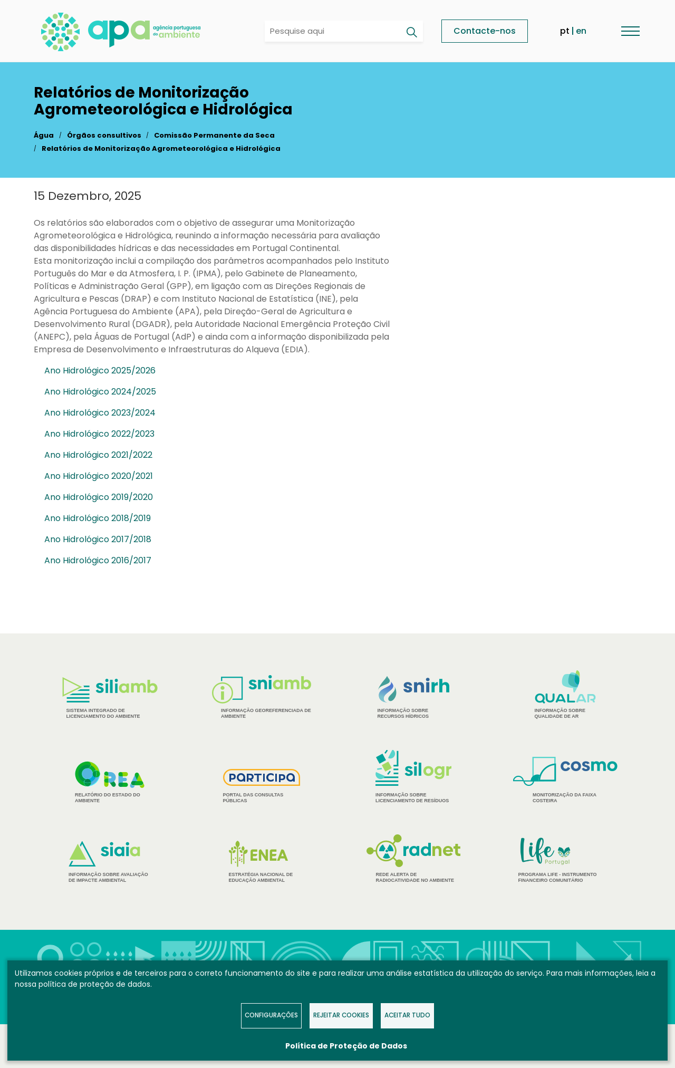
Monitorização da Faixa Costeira (565, 780)
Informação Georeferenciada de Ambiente (261, 697)
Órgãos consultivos (104, 135)
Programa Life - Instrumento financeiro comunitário (565, 859)
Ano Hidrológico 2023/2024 (100, 413)
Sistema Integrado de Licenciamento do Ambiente (110, 698)
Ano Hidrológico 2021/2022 (98, 455)
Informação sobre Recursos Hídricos (414, 697)
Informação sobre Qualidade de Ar (565, 694)
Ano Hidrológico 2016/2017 (97, 560)
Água (44, 135)
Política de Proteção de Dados (346, 1046)
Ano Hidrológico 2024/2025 (100, 392)
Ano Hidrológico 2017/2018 (97, 539)
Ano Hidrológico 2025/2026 (100, 370)
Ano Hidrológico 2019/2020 (98, 497)
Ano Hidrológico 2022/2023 (99, 434)
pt (565, 31)
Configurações (271, 1015)
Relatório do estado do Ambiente (109, 782)
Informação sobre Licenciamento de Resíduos (413, 776)
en (581, 31)
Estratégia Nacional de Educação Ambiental (262, 862)
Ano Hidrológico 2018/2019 (97, 518)
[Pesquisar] (411, 32)
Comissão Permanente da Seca (214, 135)
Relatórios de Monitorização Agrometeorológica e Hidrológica (161, 148)
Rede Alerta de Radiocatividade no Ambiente (414, 858)
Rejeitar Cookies (341, 1015)
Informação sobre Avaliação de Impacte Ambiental (110, 862)
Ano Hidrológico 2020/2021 (98, 476)
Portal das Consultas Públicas (262, 786)
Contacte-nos (485, 31)
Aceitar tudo (407, 1015)
